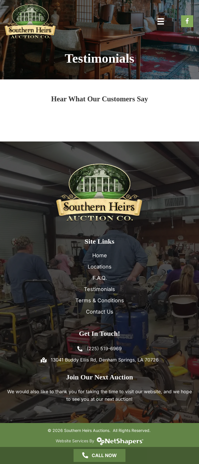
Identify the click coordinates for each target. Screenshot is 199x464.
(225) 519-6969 (104, 348)
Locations (100, 267)
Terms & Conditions (99, 300)
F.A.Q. (100, 278)
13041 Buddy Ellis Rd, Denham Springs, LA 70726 (105, 360)
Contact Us (99, 312)
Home (99, 255)
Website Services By (99, 440)
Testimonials (99, 289)
